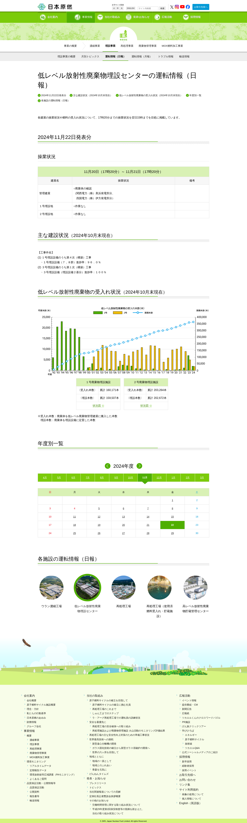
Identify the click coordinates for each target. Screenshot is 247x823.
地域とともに (96, 755)
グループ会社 (34, 725)
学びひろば (188, 729)
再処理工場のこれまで (104, 708)
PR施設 (186, 721)
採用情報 (195, 16)
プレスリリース (97, 782)
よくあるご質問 (38, 777)
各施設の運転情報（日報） (55, 99)
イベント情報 (189, 699)
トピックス (95, 786)
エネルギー (191, 734)
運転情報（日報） (115, 55)
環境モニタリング (36, 760)
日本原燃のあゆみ (36, 716)
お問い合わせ (187, 778)
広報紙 (185, 712)
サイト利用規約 (188, 788)
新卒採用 (187, 760)
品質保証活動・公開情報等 (41, 782)
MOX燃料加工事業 (172, 44)
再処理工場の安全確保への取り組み (111, 725)
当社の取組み (112, 16)
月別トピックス (90, 55)
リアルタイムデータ (40, 764)
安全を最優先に (97, 721)
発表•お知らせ (141, 16)
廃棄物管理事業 (148, 44)
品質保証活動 (37, 786)
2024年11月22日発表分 (53, 94)
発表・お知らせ (96, 777)
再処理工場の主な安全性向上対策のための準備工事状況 (119, 734)
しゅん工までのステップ (105, 712)
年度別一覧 (195, 94)
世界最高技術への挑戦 (101, 738)
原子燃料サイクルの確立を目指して (108, 699)
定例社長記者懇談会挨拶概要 (105, 795)
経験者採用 (188, 764)
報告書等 (34, 795)
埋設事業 (110, 44)
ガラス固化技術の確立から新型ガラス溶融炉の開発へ (121, 747)
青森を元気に (99, 768)
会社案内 (53, 16)
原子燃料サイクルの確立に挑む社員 (111, 703)
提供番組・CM (190, 703)
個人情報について (191, 797)
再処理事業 (127, 44)
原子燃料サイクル (194, 738)
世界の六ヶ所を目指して (105, 751)
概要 (29, 734)
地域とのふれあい (101, 764)
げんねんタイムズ (99, 772)
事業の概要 (70, 44)
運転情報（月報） (142, 55)
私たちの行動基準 (36, 712)
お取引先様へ (201, 7)
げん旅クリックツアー (194, 725)
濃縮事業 (95, 44)
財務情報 (31, 721)
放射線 (188, 742)
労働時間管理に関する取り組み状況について (116, 803)
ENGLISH (130, 8)
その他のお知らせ (99, 799)
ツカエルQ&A (192, 747)
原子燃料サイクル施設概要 (41, 703)
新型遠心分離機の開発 (104, 742)
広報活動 (167, 16)
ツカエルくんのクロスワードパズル (201, 716)
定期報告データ (38, 769)
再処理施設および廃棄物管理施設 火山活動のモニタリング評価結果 (128, 729)
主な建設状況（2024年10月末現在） (92, 94)
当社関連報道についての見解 (105, 790)
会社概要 (31, 699)
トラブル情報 (165, 55)
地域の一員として (101, 760)
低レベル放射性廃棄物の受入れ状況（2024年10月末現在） (151, 94)
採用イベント (189, 769)
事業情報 (81, 16)
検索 (162, 8)
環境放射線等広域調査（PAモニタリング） (53, 773)
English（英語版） (190, 802)
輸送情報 (184, 55)
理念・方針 (33, 708)
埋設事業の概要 (66, 55)
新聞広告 (187, 708)
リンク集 (184, 783)
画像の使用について (193, 793)
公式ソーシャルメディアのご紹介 (200, 751)
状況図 (97, 404)
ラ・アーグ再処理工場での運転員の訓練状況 (116, 716)
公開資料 (34, 790)
